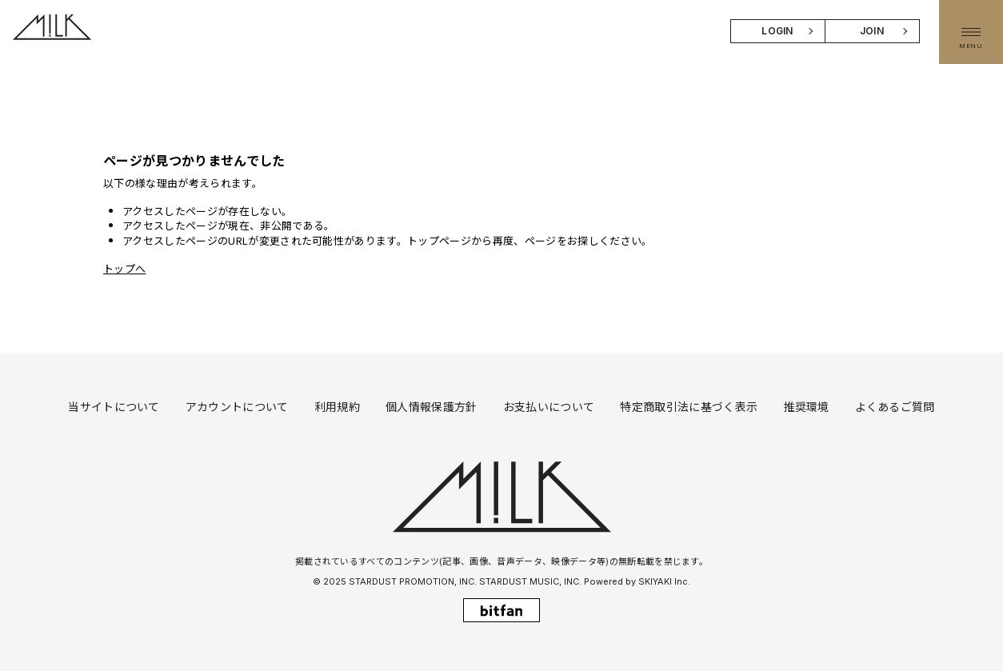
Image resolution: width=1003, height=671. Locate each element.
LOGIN (777, 31)
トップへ (124, 268)
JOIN (872, 31)
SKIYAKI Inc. (664, 581)
